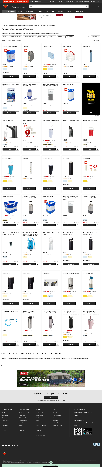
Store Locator (4, 412)
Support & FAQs (5, 415)
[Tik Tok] (17, 445)
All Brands (38, 422)
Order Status (69, 1)
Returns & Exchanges (6, 422)
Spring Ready (61, 11)
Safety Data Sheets (5, 427)
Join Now (62, 400)
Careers (37, 420)
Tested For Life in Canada (41, 425)
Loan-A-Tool (21, 430)
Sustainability (38, 430)
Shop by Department (9, 11)
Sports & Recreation (11, 25)
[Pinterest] (14, 445)
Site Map (55, 417)
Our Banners (38, 417)
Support (52, 1)
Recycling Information (40, 432)
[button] (86, 6)
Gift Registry (21, 425)
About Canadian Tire (40, 412)
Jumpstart (38, 427)
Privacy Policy (56, 412)
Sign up (76, 415)
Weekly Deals (29, 11)
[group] (11, 69)
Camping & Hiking (22, 25)
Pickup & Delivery (5, 420)
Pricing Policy (55, 422)
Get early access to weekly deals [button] (50, 465)
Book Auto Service (79, 11)
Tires (53, 11)
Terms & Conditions (57, 415)
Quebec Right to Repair (57, 425)
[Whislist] (92, 6)
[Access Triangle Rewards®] (82, 1)
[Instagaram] (9, 445)
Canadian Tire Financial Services (25, 412)
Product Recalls (5, 425)
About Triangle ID (39, 415)
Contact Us (4, 430)
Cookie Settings (5, 432)
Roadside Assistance (23, 420)
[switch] (14, 40)
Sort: (89, 37)
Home (3, 25)
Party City (69, 11)
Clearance (40, 11)
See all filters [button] (70, 36)
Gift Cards (21, 422)
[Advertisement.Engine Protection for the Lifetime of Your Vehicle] (91, 112)
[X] (6, 445)
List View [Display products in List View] (96, 40)
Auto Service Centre (23, 415)
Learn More (77, 425)
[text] (11, 66)
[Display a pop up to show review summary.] (12, 66)
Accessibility (55, 420)
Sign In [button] (51, 397)
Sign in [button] (93, 1)
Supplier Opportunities (40, 435)
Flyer (20, 11)
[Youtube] (12, 445)
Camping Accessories (33, 25)
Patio (47, 11)
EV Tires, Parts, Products (24, 417)
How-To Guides (22, 432)
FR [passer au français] (98, 1)
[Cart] (98, 6)
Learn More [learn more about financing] (38, 1)
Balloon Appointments (23, 427)
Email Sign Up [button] (60, 1)
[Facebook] (3, 445)
